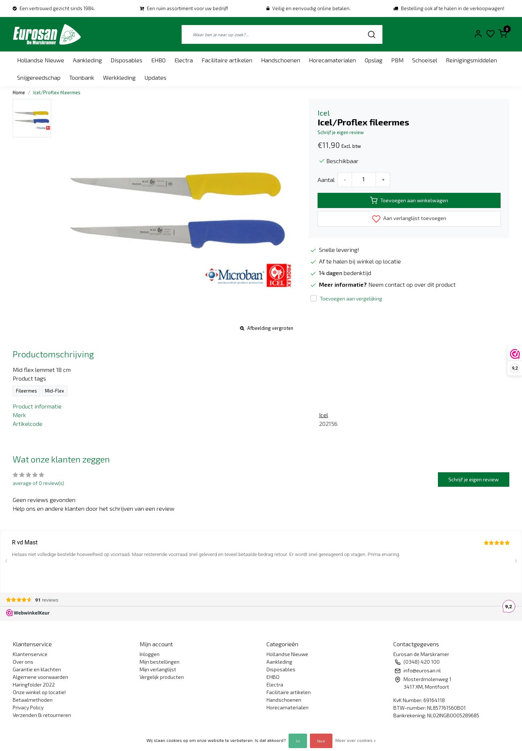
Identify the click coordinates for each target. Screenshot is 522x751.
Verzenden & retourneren (42, 715)
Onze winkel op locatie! (39, 692)
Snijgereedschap (39, 77)
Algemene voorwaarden (40, 677)
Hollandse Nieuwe (40, 60)
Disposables (126, 60)
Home (19, 92)
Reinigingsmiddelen (471, 60)
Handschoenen (280, 60)
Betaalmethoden (33, 700)
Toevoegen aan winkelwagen (409, 200)
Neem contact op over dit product (412, 284)
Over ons (23, 662)
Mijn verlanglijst (158, 669)
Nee (321, 740)
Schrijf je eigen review (341, 132)
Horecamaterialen (332, 60)
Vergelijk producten (162, 677)
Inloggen (150, 654)
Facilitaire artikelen (227, 60)
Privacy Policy (28, 707)
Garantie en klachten (37, 669)
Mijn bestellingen (159, 662)
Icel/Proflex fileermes (56, 92)
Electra (183, 60)
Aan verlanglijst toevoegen (409, 219)
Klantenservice (30, 654)
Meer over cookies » (355, 740)
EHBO (158, 60)
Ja (298, 740)
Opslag (373, 60)
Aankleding (87, 60)
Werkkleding (119, 77)
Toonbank (81, 77)
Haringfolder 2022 (34, 684)
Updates (155, 77)
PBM (397, 60)
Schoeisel (424, 60)
